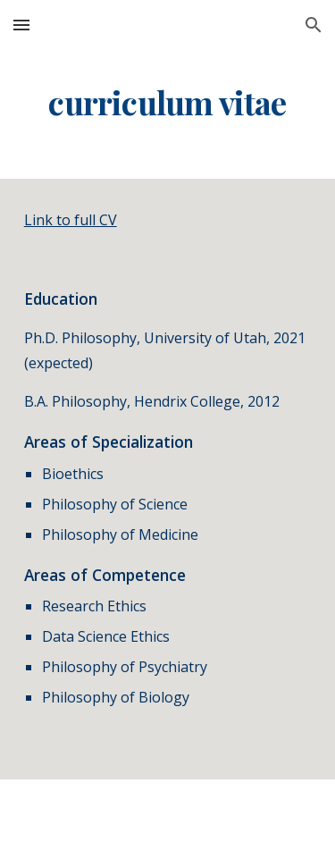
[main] (168, 103)
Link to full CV (70, 220)
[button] (21, 24)
